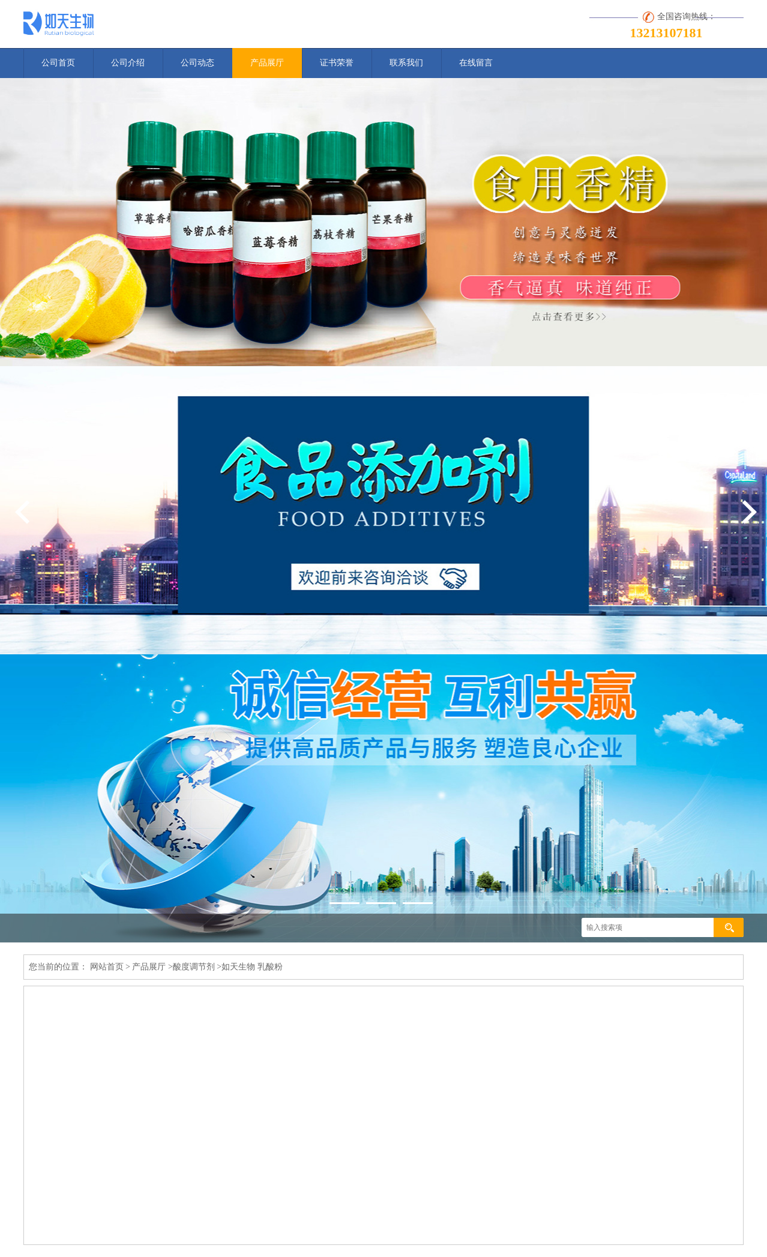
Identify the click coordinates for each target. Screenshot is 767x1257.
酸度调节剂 (194, 966)
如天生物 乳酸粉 (252, 966)
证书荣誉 (336, 62)
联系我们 (406, 62)
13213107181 (666, 32)
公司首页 (58, 62)
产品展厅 (267, 62)
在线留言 (476, 62)
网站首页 (107, 966)
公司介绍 (128, 62)
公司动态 (197, 62)
